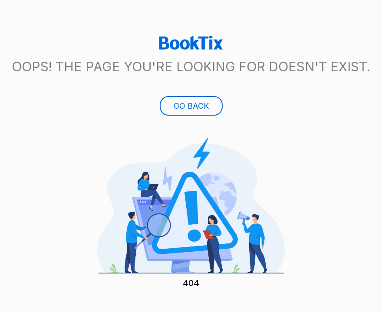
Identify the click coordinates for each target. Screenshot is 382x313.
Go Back (191, 105)
